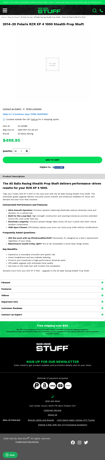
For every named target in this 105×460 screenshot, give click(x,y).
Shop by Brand (13, 17)
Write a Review (34, 109)
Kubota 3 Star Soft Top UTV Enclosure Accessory (62, 425)
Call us (34, 119)
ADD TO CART (53, 160)
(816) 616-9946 (52, 401)
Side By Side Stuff (19, 438)
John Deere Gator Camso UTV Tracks (76, 420)
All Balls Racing (26, 17)
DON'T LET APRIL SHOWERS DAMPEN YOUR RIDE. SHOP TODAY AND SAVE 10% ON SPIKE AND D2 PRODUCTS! (52, 2)
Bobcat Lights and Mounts (41, 420)
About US (52, 415)
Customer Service (52, 410)
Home (3, 17)
